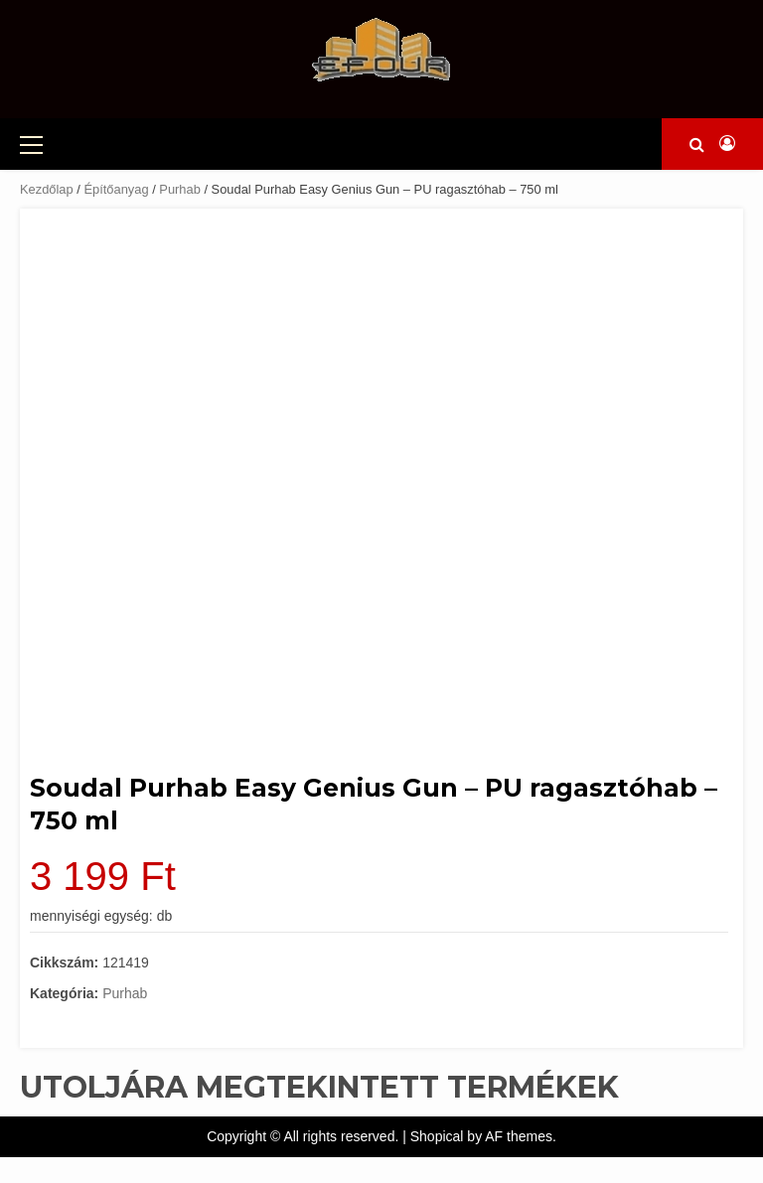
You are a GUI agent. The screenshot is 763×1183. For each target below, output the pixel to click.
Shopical (437, 1136)
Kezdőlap (47, 189)
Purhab (180, 189)
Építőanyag (115, 189)
